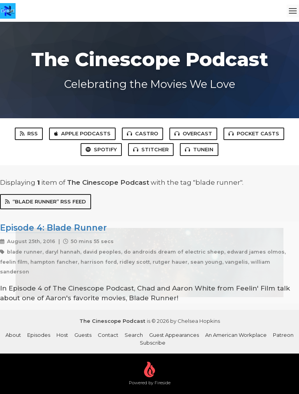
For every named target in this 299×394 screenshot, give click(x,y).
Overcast (193, 133)
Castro (142, 133)
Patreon (283, 335)
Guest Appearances (174, 335)
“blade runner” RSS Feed (45, 201)
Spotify (101, 149)
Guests (82, 335)
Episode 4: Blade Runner (53, 227)
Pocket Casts (254, 133)
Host (62, 335)
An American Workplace (236, 335)
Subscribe (152, 343)
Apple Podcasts (82, 133)
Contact (108, 335)
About (13, 335)
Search (134, 335)
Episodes (38, 335)
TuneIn (199, 149)
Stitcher (151, 149)
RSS (29, 133)
